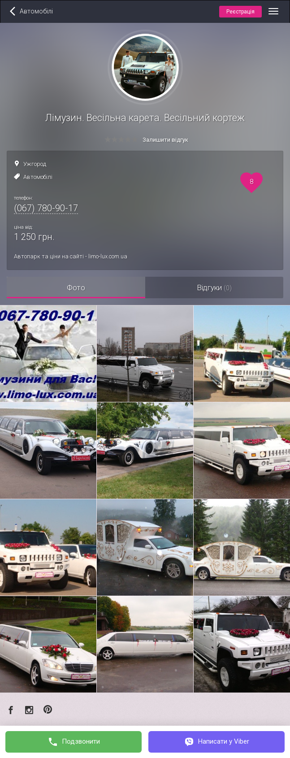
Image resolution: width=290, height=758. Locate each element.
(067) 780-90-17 (46, 208)
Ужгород (34, 164)
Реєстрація (240, 12)
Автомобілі (37, 177)
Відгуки (214, 287)
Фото (76, 287)
